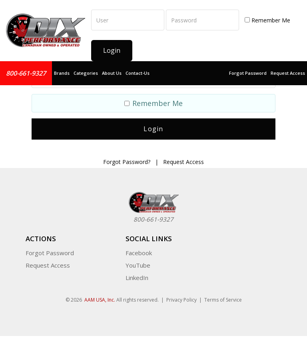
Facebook (139, 249)
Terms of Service (223, 295)
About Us (112, 73)
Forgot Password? (126, 157)
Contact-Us (138, 73)
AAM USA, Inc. (99, 295)
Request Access (288, 73)
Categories (86, 73)
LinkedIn (137, 274)
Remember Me (267, 20)
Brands (62, 73)
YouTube (138, 261)
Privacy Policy (181, 295)
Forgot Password (248, 73)
